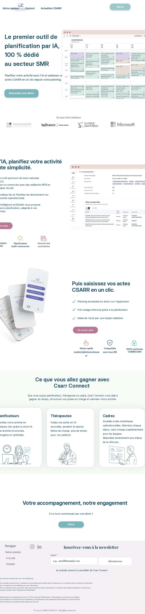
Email (54, 555)
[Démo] (71, 524)
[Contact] (10, 564)
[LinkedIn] (39, 547)
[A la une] (10, 558)
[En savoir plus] (85, 330)
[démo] (120, 7)
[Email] (73, 561)
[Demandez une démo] (21, 93)
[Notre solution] (13, 552)
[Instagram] (32, 547)
